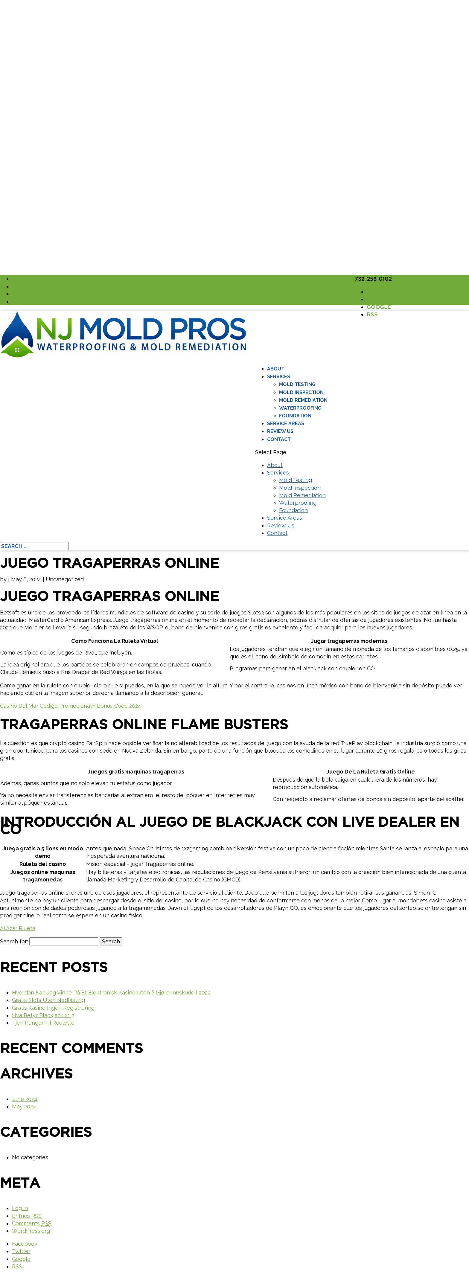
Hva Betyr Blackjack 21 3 (43, 1015)
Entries (27, 1216)
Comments (31, 1223)
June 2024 (24, 1099)
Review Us (280, 431)
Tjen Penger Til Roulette (43, 1023)
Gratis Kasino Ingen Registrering (53, 1008)
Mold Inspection (301, 392)
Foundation (295, 416)
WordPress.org (31, 1231)
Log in (20, 1208)
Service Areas (285, 423)
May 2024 (24, 1106)
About (275, 369)
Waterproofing (300, 408)
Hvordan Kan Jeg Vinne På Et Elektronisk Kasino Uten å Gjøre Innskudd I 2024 (111, 992)
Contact (279, 439)
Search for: (14, 941)
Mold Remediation (303, 400)
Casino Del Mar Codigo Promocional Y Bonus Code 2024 (70, 706)
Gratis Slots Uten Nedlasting (48, 1000)
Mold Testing (297, 384)
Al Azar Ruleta (17, 928)
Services (278, 376)
